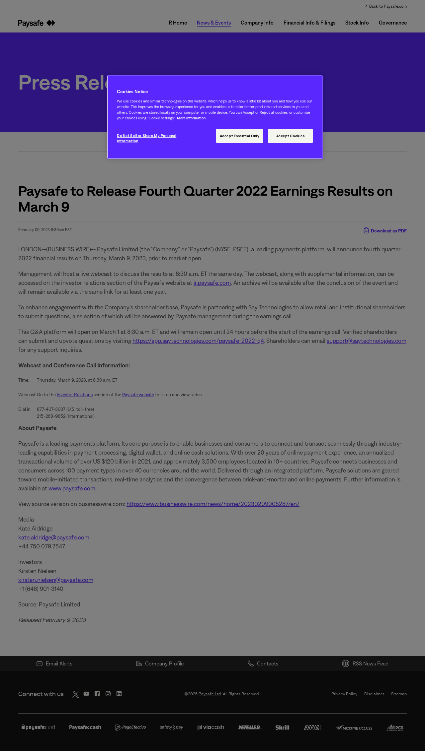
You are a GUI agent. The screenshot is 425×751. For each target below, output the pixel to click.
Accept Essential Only (240, 136)
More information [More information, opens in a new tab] (191, 118)
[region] (215, 117)
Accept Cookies (290, 136)
